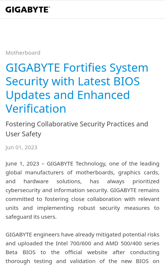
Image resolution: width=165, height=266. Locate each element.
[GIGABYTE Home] (28, 10)
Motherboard (23, 52)
